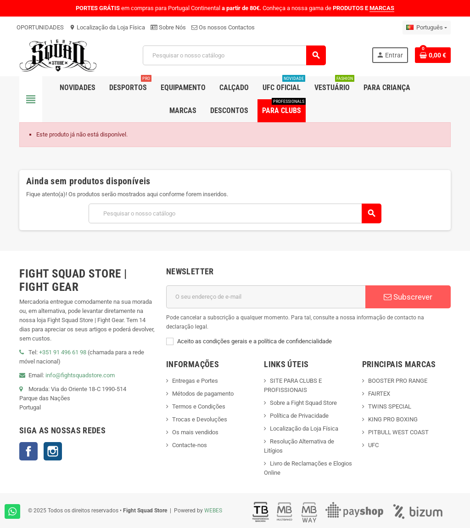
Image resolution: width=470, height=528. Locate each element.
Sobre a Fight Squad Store (303, 402)
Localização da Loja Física (107, 27)
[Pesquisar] (234, 55)
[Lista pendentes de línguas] (427, 27)
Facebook (28, 451)
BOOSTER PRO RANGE (397, 380)
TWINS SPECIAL (389, 406)
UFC (373, 445)
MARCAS (381, 8)
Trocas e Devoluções (199, 419)
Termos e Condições (198, 406)
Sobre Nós (168, 27)
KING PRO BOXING (393, 419)
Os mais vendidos (195, 432)
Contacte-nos (189, 445)
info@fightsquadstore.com (80, 375)
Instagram (53, 451)
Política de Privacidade (299, 415)
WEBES (213, 510)
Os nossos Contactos (223, 27)
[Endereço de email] (265, 296)
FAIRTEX (379, 393)
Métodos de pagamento (203, 393)
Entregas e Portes (195, 380)
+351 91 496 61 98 (62, 352)
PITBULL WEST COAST (398, 432)
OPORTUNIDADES (40, 27)
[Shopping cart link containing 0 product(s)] (433, 55)
